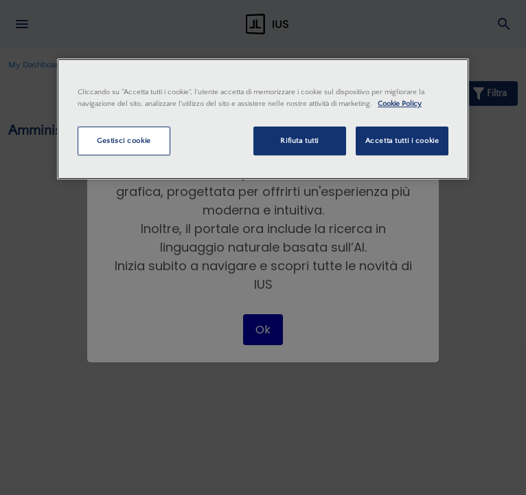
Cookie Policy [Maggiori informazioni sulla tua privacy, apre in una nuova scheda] (400, 103)
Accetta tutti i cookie (402, 140)
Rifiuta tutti (299, 140)
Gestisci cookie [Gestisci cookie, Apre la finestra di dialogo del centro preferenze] (124, 140)
